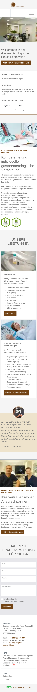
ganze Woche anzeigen (18, 110)
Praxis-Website (18, 687)
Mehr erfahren (10, 313)
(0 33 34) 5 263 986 (17, 638)
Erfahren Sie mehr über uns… (12, 532)
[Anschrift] (5, 13)
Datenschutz (7, 676)
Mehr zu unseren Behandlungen (16, 392)
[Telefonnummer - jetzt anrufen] (15, 13)
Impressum (7, 679)
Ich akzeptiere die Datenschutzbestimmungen (14, 600)
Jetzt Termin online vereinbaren (16, 63)
